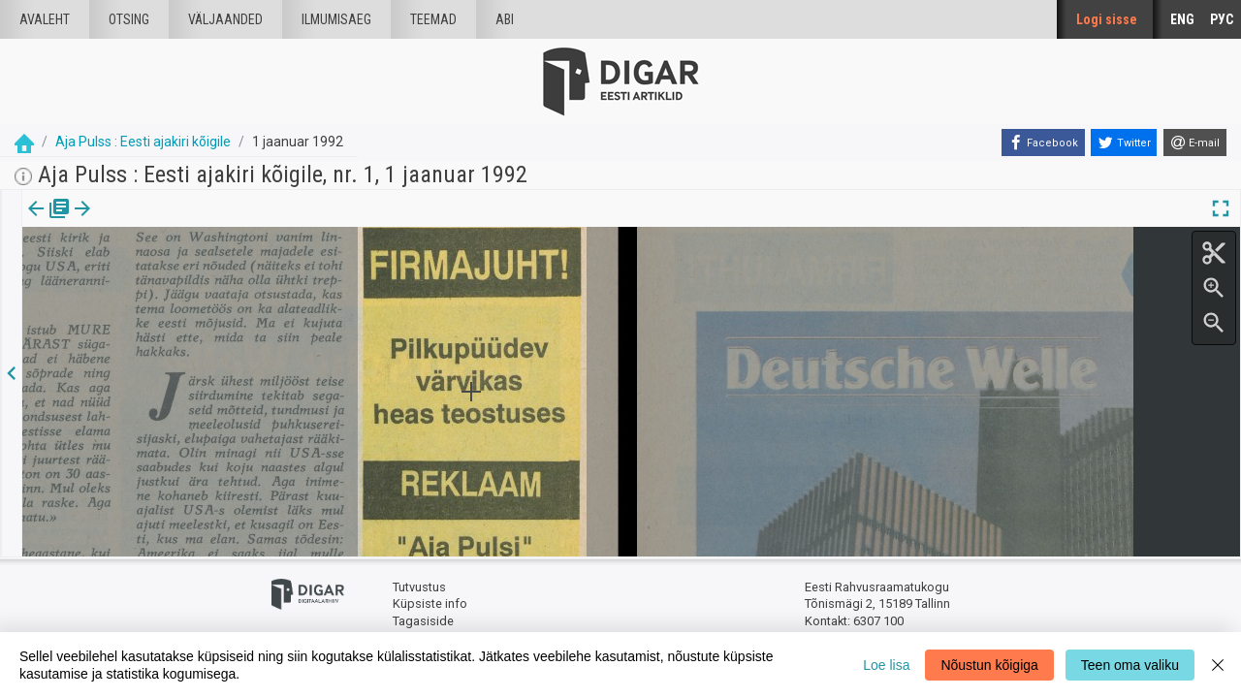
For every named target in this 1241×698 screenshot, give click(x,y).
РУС (1221, 19)
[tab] (49, 222)
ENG (1182, 19)
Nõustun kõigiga (988, 665)
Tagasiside (423, 621)
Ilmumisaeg (336, 19)
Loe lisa (886, 665)
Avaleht (44, 19)
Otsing (129, 19)
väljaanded (225, 19)
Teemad (433, 19)
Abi (504, 19)
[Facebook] (1043, 142)
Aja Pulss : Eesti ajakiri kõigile (143, 141)
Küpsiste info (430, 603)
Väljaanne (49, 222)
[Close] (1217, 665)
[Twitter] (1124, 142)
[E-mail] (1194, 142)
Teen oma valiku (1130, 665)
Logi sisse (1106, 19)
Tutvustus (419, 587)
